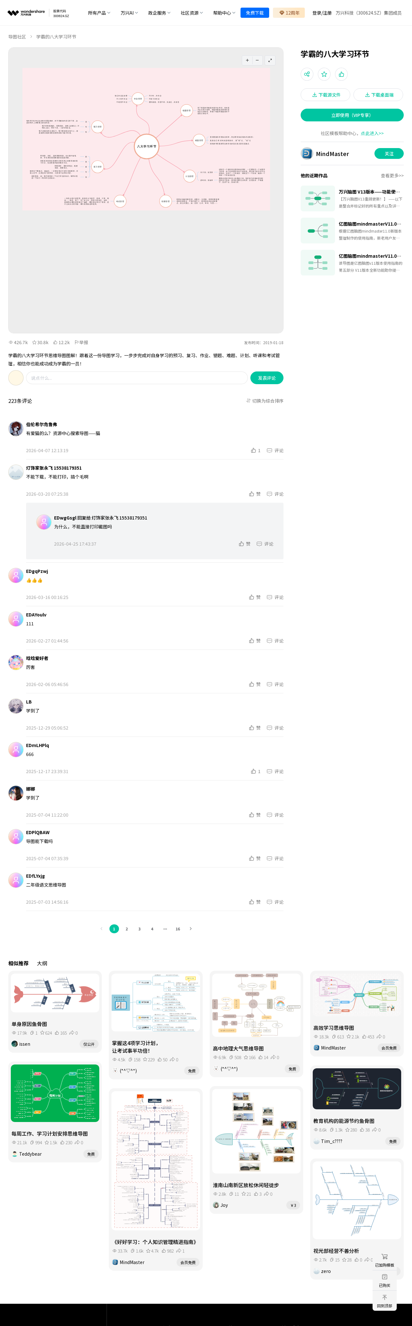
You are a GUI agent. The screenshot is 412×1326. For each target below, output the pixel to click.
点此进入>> (372, 133)
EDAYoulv (36, 614)
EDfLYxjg (35, 876)
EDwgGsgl (65, 517)
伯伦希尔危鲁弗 (41, 424)
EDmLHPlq (37, 745)
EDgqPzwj (37, 571)
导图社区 (17, 36)
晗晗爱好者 (37, 658)
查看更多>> (392, 175)
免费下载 (255, 13)
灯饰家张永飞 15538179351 (54, 468)
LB (29, 701)
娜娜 (30, 788)
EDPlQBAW (38, 832)
